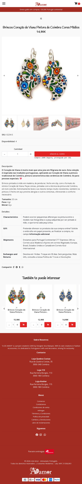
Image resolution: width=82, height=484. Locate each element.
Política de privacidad (41, 416)
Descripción (7, 166)
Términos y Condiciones (41, 413)
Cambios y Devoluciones (41, 420)
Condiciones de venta (41, 407)
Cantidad (18, 149)
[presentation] (4, 75)
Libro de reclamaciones (41, 423)
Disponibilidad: (8, 141)
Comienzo (41, 401)
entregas (41, 410)
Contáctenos (41, 404)
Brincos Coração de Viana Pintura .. (16, 311)
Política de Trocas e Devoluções (57, 257)
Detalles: (6, 211)
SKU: (4, 134)
